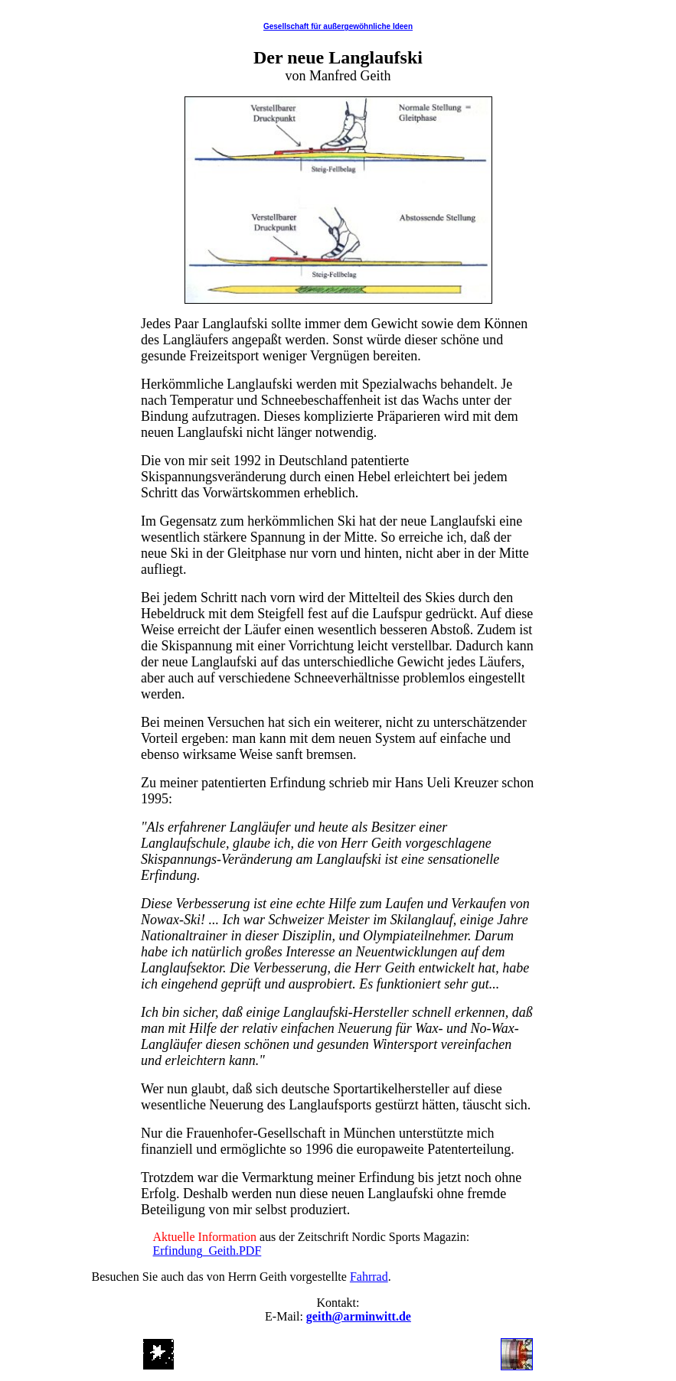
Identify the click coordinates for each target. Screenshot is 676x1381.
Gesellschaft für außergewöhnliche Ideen (338, 26)
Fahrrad (369, 1276)
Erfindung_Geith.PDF (207, 1250)
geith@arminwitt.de (358, 1316)
